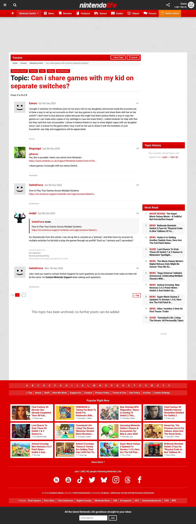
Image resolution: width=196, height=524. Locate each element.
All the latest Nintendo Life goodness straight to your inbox (98, 511)
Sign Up (183, 7)
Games (33, 71)
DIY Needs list (34, 253)
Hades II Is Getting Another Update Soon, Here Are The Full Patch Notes (165, 240)
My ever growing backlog (39, 256)
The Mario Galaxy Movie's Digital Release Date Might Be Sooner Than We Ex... (166, 264)
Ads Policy (134, 392)
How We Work (59, 392)
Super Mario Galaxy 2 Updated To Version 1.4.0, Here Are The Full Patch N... (165, 299)
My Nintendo (63, 71)
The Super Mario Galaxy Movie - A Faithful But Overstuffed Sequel (165, 216)
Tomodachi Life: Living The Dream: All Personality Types (166, 319)
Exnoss (33, 103)
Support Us (75, 392)
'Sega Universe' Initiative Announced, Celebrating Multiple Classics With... (166, 276)
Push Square (34, 500)
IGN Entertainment (82, 493)
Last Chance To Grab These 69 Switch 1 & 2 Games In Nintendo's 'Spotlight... (165, 252)
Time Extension (65, 500)
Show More (98, 462)
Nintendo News (102, 500)
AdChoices (115, 493)
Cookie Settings (162, 392)
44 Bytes (105, 493)
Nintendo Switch (36, 63)
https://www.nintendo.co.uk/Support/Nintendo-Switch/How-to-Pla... (62, 161)
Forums (17, 57)
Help (42, 71)
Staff (46, 392)
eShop (51, 71)
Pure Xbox (49, 500)
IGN (115, 500)
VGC (137, 500)
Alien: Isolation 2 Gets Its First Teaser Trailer (166, 310)
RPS (174, 500)
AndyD (32, 213)
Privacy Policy (102, 392)
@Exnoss (33, 154)
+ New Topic (118, 57)
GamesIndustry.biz (151, 500)
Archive (147, 392)
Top (29, 392)
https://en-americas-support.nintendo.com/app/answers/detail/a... (62, 194)
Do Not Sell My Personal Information (137, 493)
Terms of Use (119, 392)
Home (15, 63)
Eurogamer (126, 500)
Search (133, 57)
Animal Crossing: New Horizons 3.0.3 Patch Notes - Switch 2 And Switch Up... (164, 288)
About (38, 392)
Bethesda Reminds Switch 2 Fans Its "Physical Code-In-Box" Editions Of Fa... (166, 228)
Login (177, 7)
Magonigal (35, 148)
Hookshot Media (56, 493)
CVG (166, 500)
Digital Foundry (84, 500)
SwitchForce (36, 184)
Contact (88, 392)
